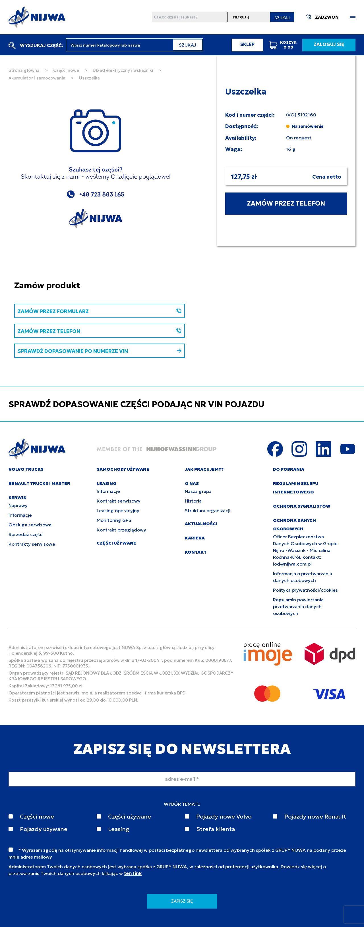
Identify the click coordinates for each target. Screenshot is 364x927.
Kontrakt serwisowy (118, 501)
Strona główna (24, 70)
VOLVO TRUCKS (26, 469)
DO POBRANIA (288, 469)
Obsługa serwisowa (30, 525)
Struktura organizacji (207, 510)
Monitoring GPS (114, 520)
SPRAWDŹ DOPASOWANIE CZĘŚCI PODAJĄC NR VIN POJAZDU (136, 404)
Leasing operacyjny (118, 510)
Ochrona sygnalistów (301, 506)
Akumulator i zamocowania (37, 78)
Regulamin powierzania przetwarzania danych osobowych (298, 606)
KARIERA (195, 538)
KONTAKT (195, 552)
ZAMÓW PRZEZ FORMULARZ (99, 311)
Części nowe (66, 70)
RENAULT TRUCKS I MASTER (39, 483)
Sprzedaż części (26, 534)
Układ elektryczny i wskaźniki (123, 70)
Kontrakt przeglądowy (121, 530)
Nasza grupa (198, 491)
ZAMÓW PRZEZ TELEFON (286, 203)
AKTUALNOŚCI (201, 523)
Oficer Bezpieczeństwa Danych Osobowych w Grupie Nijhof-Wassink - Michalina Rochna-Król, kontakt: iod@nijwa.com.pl (305, 550)
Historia (193, 501)
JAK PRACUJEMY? (204, 469)
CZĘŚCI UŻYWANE (116, 543)
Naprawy (18, 505)
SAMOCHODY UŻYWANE (123, 469)
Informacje (20, 515)
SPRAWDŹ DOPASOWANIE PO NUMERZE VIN (99, 351)
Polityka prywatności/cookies (305, 590)
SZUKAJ (282, 17)
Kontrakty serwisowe (32, 544)
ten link (133, 873)
